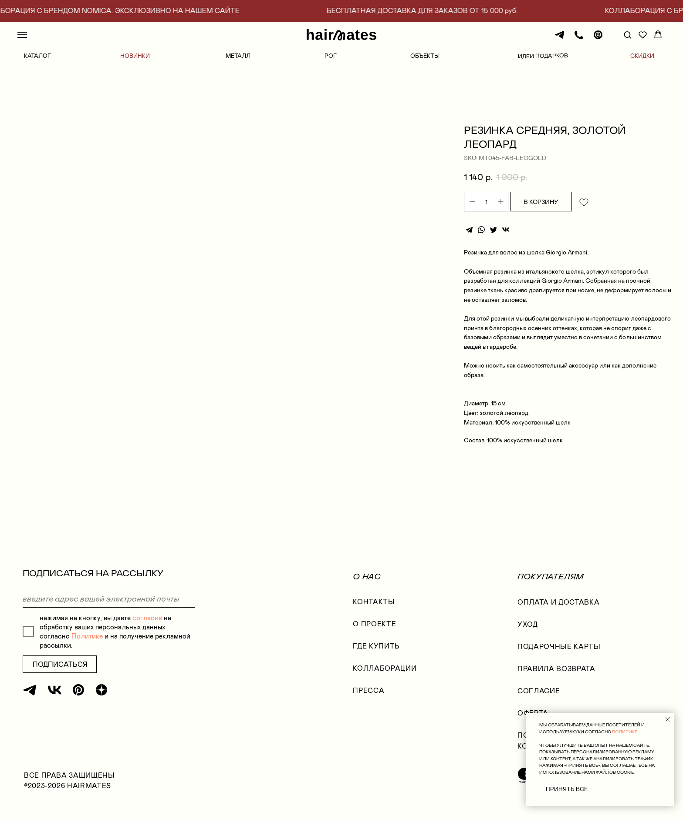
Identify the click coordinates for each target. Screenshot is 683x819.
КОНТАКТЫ (374, 607)
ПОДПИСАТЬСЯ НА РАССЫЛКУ (93, 579)
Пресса (368, 696)
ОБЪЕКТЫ (425, 56)
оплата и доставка (558, 608)
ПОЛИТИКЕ (624, 732)
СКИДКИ (642, 56)
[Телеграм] (559, 39)
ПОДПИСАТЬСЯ (60, 670)
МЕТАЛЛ (238, 56)
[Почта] (598, 39)
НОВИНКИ (135, 56)
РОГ (331, 56)
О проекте (374, 630)
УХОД (527, 630)
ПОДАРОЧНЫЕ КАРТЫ (558, 652)
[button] (627, 34)
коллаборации (384, 674)
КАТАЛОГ (37, 56)
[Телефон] (578, 39)
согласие (147, 623)
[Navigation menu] (22, 35)
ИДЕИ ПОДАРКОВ (543, 56)
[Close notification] (667, 719)
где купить (376, 652)
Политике (87, 642)
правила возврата (556, 674)
